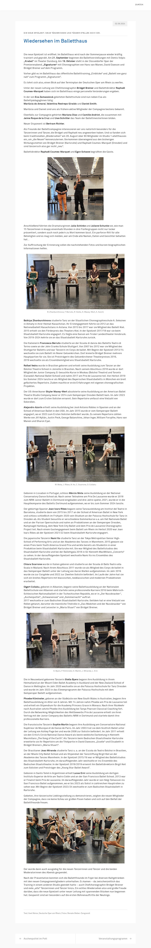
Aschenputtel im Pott (35, 939)
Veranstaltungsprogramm (113, 939)
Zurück (139, 5)
